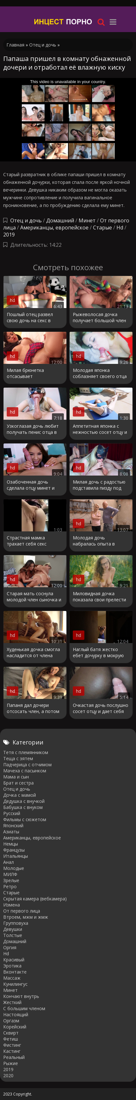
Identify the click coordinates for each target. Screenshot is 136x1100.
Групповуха (15, 923)
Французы (14, 850)
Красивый (13, 960)
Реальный (14, 1057)
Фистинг (12, 1045)
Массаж (12, 978)
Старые (102, 227)
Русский (11, 813)
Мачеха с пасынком (24, 771)
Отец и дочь (26, 220)
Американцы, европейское (54, 227)
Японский (13, 825)
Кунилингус (15, 984)
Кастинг (12, 1051)
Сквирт (11, 1033)
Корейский (14, 1027)
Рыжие (10, 1063)
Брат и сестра (18, 783)
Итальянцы (15, 856)
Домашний (60, 220)
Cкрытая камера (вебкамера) (35, 899)
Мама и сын (16, 777)
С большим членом (24, 1008)
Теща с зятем (18, 758)
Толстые (12, 935)
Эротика (12, 966)
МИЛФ (10, 874)
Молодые (13, 868)
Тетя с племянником (25, 752)
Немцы (10, 844)
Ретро (10, 886)
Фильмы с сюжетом (24, 819)
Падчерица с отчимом (27, 764)
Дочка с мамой (19, 795)
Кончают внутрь (21, 996)
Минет (87, 220)
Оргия (9, 947)
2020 (8, 1075)
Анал (8, 862)
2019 (9, 234)
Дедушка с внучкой (24, 801)
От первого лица (21, 911)
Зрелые (11, 880)
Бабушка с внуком (23, 807)
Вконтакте (15, 972)
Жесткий (12, 1002)
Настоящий (15, 1014)
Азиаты (11, 832)
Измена (11, 905)
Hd (119, 227)
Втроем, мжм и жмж (25, 917)
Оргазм (11, 1021)
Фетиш (10, 1039)
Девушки (12, 929)
